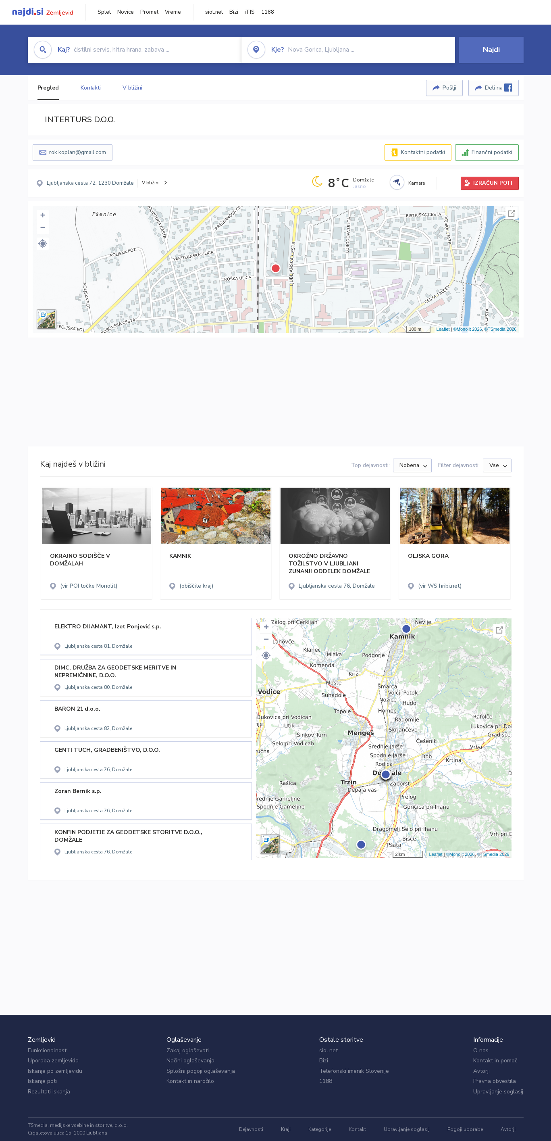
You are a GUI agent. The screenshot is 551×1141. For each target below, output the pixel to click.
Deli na (498, 87)
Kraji (286, 1129)
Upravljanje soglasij (498, 1091)
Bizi (233, 12)
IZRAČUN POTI (492, 183)
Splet (104, 12)
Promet (149, 12)
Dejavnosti (251, 1129)
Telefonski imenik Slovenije (354, 1071)
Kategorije (319, 1129)
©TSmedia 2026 (500, 329)
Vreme (173, 12)
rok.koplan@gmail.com (77, 152)
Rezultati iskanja (49, 1091)
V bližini (132, 88)
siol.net (214, 12)
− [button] (42, 228)
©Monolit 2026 (467, 329)
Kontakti (91, 88)
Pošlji (449, 88)
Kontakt (357, 1129)
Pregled (48, 88)
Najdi (491, 49)
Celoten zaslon (511, 213)
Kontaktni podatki (423, 152)
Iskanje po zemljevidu (55, 1071)
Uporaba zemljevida (53, 1060)
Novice (125, 12)
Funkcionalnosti (48, 1050)
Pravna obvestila (494, 1081)
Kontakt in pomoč (495, 1060)
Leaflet (443, 329)
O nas (481, 1050)
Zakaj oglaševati (187, 1050)
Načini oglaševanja (190, 1060)
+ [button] (42, 216)
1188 (267, 12)
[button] (43, 244)
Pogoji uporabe (465, 1129)
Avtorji (481, 1071)
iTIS (250, 12)
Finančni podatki (492, 152)
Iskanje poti (42, 1081)
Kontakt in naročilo (190, 1081)
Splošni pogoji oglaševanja (200, 1071)
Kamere (416, 183)
